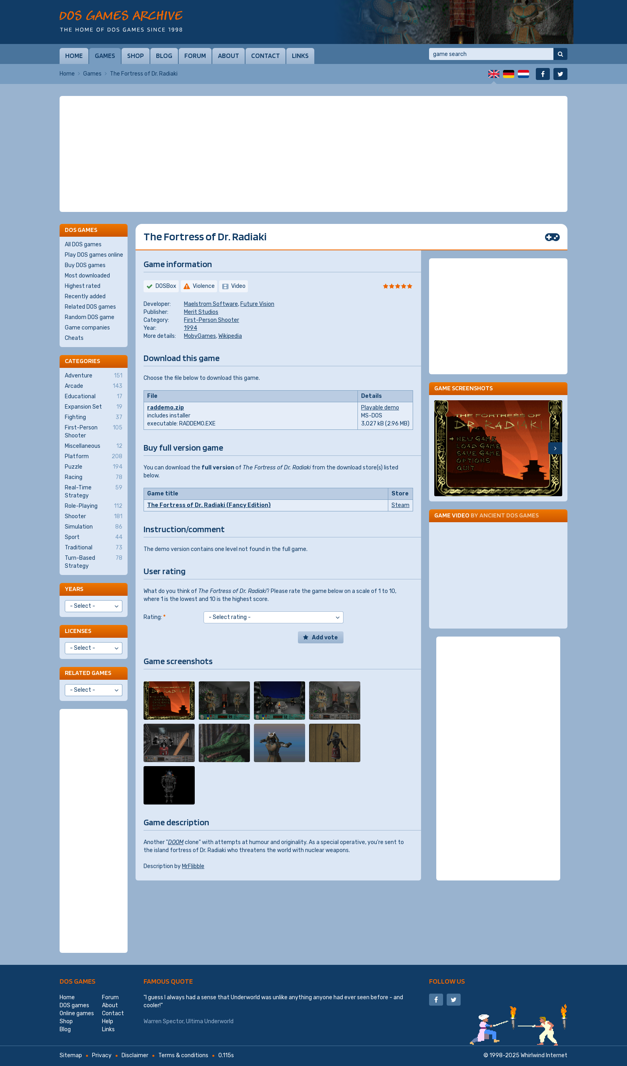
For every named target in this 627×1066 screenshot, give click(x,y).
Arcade (93, 386)
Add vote (325, 637)
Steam (400, 505)
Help (107, 1021)
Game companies (87, 327)
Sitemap (71, 1055)
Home (74, 56)
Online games (77, 1013)
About (228, 56)
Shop (135, 56)
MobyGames (200, 336)
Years (74, 589)
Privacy (102, 1055)
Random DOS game (89, 317)
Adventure (93, 376)
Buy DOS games (85, 265)
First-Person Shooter (211, 320)
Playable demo (380, 407)
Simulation (93, 527)
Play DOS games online (94, 255)
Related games (88, 673)
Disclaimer (135, 1055)
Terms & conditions (183, 1055)
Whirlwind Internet (544, 1055)
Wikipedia (230, 336)
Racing (93, 477)
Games (105, 56)
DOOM (176, 842)
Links (300, 56)
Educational (93, 397)
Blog (164, 56)
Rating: (155, 617)
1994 (190, 328)
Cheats (74, 338)
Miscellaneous (93, 446)
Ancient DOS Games (509, 515)
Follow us (447, 981)
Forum (195, 56)
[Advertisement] (313, 154)
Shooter (93, 517)
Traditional (93, 548)
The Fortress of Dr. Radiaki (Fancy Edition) (209, 505)
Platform (93, 457)
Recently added (85, 296)
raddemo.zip (165, 407)
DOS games (78, 981)
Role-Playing (93, 506)
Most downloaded (87, 275)
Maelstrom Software (211, 304)
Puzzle (93, 467)
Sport (93, 537)
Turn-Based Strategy (93, 561)
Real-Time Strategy (93, 491)
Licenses (78, 631)
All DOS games (83, 244)
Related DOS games (90, 306)
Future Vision (257, 304)
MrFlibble (193, 866)
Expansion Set (93, 407)
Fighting (93, 417)
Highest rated (82, 286)
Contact (265, 56)
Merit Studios (201, 312)
